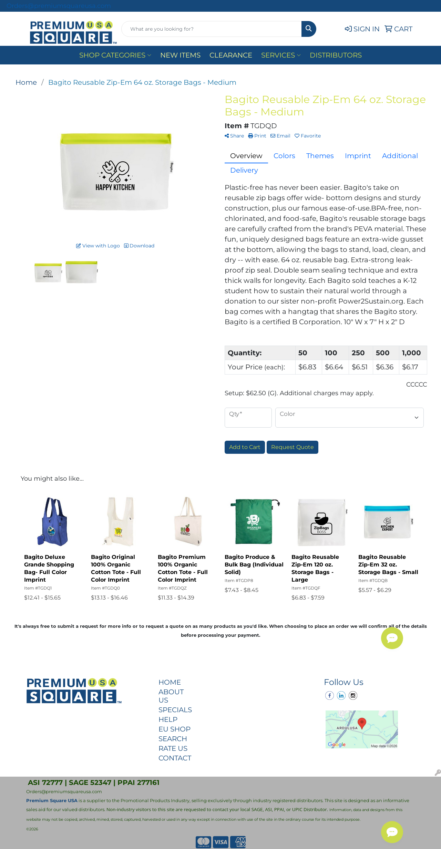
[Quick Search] (211, 29)
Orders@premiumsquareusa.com (59, 6)
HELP (167, 719)
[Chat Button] (392, 832)
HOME (169, 682)
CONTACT (174, 758)
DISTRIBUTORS (336, 55)
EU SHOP (174, 729)
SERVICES (281, 55)
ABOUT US (171, 696)
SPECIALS (175, 710)
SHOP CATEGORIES (115, 55)
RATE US (172, 748)
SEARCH (172, 739)
